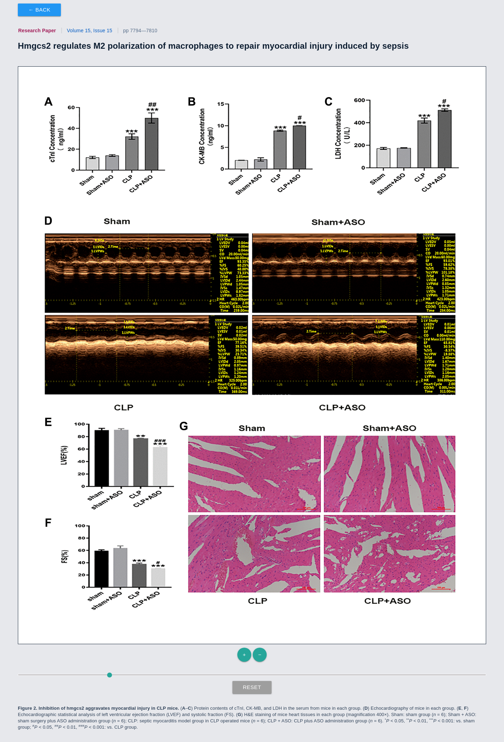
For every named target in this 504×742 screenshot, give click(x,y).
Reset (252, 687)
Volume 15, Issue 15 (89, 30)
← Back (39, 10)
